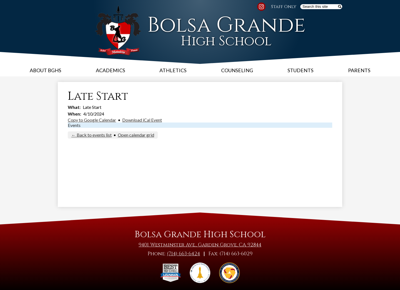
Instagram (261, 7)
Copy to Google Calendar (92, 119)
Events (74, 125)
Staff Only (283, 7)
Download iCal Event (142, 119)
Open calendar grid (136, 135)
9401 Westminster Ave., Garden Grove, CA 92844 (200, 244)
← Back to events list (91, 135)
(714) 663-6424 (183, 253)
